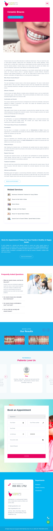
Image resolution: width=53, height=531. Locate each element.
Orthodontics (38, 490)
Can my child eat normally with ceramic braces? (11, 310)
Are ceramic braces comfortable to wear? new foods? (12, 304)
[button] (26, 256)
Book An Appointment (15, 17)
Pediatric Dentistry (40, 487)
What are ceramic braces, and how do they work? (13, 281)
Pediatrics (37, 484)
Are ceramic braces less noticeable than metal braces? (13, 297)
